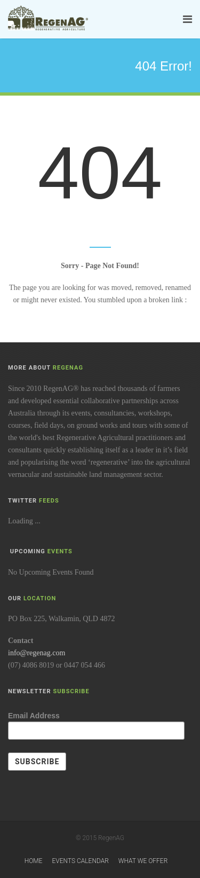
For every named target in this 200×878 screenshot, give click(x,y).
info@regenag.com (36, 653)
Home (34, 861)
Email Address (34, 715)
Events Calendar (80, 861)
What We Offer (143, 861)
